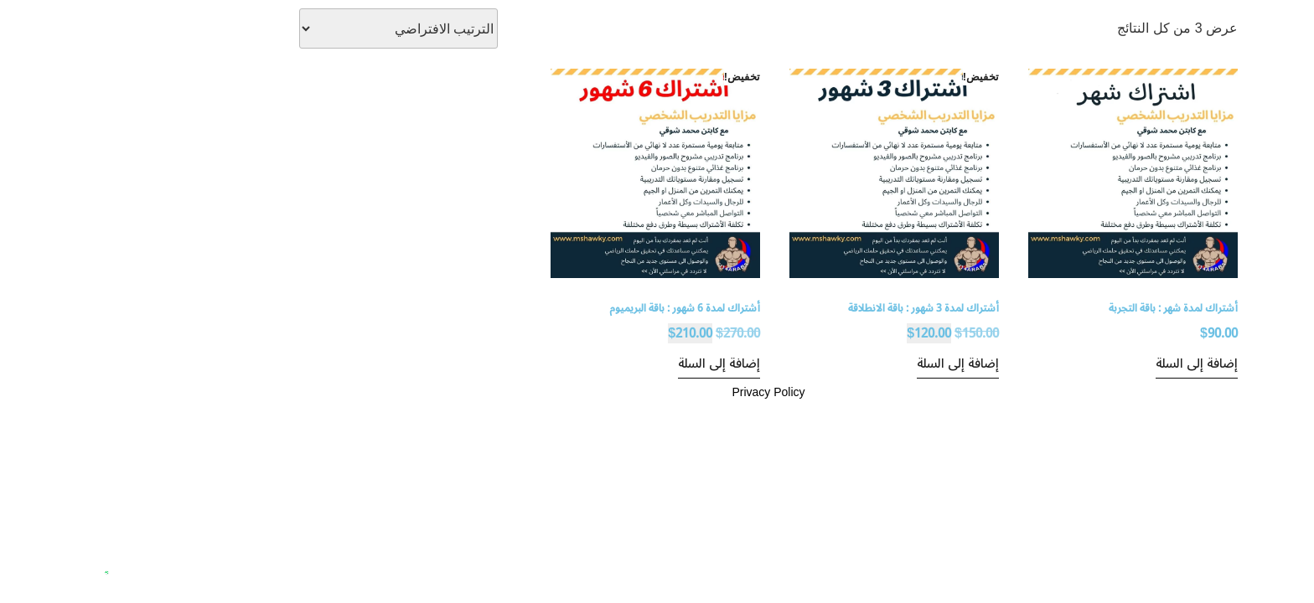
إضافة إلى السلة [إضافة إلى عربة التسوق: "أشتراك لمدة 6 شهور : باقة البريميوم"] (607, 363)
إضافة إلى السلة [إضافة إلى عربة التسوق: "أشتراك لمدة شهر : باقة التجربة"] (1085, 363)
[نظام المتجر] (287, 28)
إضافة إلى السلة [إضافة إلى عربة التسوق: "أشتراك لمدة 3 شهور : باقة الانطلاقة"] (846, 363)
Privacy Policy (656, 392)
